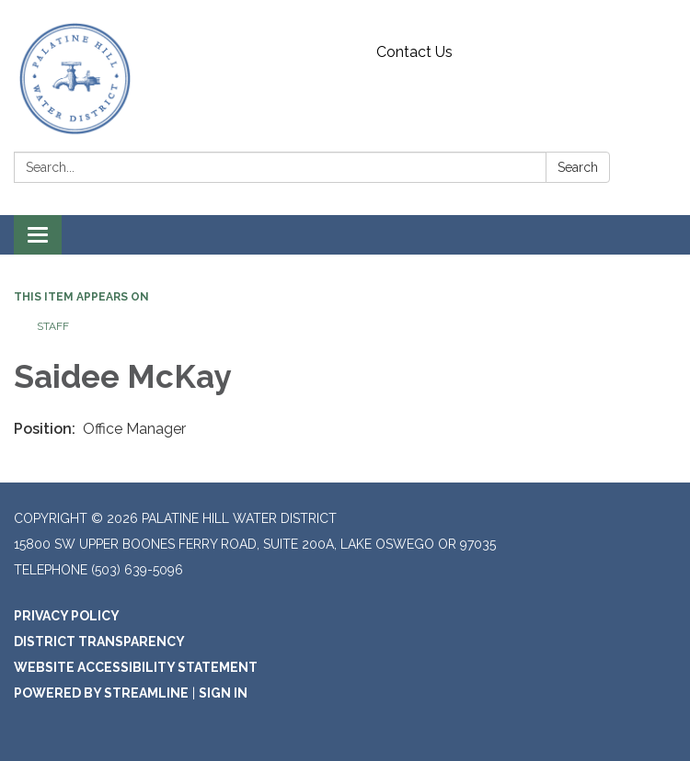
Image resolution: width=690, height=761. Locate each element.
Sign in (223, 693)
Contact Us (414, 52)
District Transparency (99, 641)
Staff (53, 326)
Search (578, 167)
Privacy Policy (67, 615)
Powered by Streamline (101, 693)
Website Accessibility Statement (136, 667)
